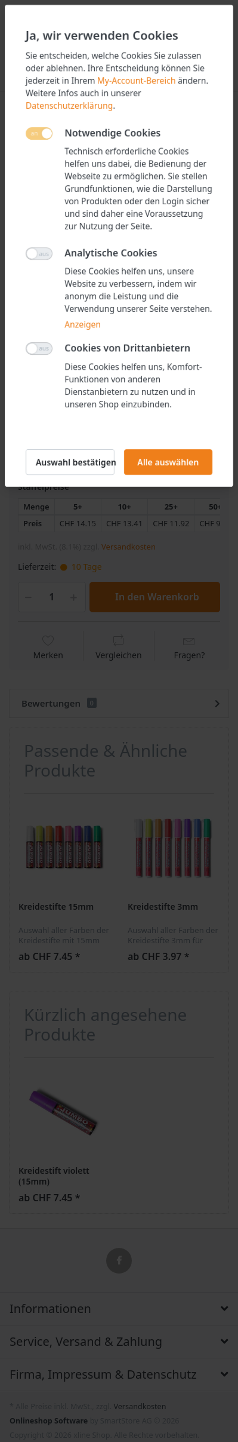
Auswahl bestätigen (75, 462)
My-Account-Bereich (136, 80)
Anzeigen (82, 324)
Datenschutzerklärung (69, 105)
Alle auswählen (168, 462)
